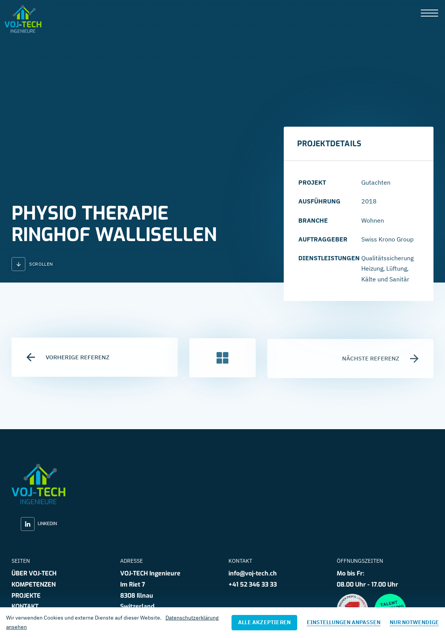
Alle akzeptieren (264, 622)
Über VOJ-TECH (34, 573)
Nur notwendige (414, 622)
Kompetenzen (34, 584)
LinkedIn (39, 524)
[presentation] (429, 14)
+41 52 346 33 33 (252, 584)
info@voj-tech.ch (252, 573)
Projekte (26, 596)
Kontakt (25, 606)
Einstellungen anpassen (343, 622)
